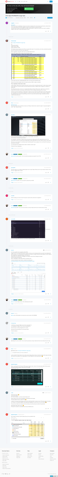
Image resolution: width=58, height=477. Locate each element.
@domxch (13, 301)
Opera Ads (18, 457)
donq (12, 102)
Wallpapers (18, 456)
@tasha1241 (25, 205)
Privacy (40, 454)
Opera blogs (29, 454)
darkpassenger (13, 40)
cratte (12, 392)
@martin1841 (13, 156)
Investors (51, 457)
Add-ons (17, 453)
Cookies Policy (41, 456)
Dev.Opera (29, 457)
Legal (40, 450)
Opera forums (29, 456)
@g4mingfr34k (25, 178)
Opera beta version (6, 459)
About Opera (52, 453)
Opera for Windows (10, 17)
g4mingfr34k (13, 167)
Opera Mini (4, 465)
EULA (39, 457)
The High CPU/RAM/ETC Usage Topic (18, 42)
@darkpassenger (14, 104)
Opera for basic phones (7, 468)
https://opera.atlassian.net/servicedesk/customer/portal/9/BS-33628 (22, 261)
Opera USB (4, 460)
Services (18, 450)
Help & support (30, 453)
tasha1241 (12, 195)
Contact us (52, 460)
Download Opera (29, 8)
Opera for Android (6, 464)
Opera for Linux (5, 457)
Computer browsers (5, 453)
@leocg (15, 313)
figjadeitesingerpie (14, 364)
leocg (12, 154)
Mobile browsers (4, 462)
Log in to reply (50, 17)
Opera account (19, 454)
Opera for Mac (5, 456)
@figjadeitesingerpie (21, 414)
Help (28, 450)
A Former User (13, 323)
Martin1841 (13, 114)
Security (40, 453)
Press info (51, 454)
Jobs (51, 456)
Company (52, 450)
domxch (12, 250)
